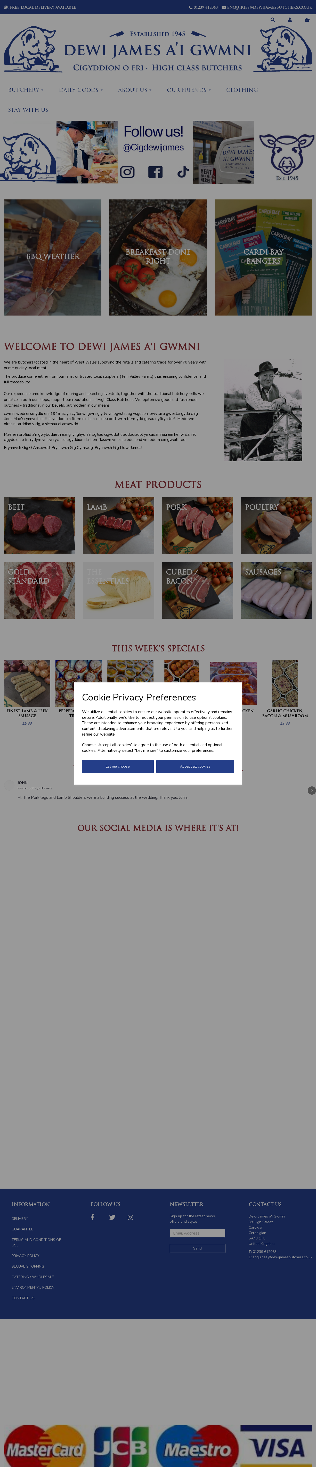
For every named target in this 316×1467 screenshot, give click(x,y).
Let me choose (118, 766)
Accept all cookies (195, 766)
